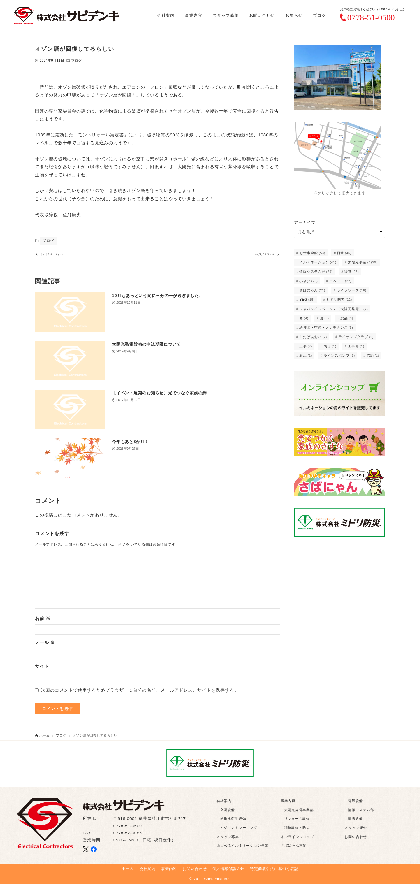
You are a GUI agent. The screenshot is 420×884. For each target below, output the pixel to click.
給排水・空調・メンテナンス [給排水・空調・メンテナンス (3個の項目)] (326, 328)
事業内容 (288, 801)
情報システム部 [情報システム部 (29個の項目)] (315, 272)
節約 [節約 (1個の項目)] (373, 356)
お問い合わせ (355, 837)
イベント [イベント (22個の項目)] (340, 281)
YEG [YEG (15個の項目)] (307, 300)
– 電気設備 (353, 801)
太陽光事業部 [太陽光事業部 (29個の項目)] (363, 262)
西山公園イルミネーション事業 (242, 845)
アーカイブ (305, 222)
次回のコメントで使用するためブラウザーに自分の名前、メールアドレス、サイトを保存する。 (140, 692)
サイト (42, 668)
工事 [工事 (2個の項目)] (305, 346)
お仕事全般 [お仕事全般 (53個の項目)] (312, 253)
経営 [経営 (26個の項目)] (351, 272)
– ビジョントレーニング (236, 828)
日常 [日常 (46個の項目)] (344, 253)
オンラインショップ (297, 837)
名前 (42, 620)
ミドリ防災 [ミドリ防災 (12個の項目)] (339, 300)
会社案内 (223, 801)
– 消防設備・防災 (295, 828)
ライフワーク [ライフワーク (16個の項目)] (352, 290)
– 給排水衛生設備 (231, 819)
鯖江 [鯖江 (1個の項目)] (305, 356)
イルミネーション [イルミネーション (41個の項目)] (317, 262)
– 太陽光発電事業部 (297, 810)
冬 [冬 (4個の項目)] (303, 318)
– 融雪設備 (353, 819)
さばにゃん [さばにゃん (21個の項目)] (312, 290)
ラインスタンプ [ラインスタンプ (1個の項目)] (339, 356)
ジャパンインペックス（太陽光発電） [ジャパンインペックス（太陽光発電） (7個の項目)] (333, 309)
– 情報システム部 (359, 810)
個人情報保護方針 (228, 869)
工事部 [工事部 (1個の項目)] (356, 346)
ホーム (128, 869)
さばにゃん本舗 (294, 845)
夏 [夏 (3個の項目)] (324, 318)
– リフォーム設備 (295, 819)
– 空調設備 (225, 810)
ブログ (76, 61)
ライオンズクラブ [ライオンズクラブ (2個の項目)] (356, 337)
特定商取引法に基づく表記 (274, 869)
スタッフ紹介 (355, 828)
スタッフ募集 (227, 837)
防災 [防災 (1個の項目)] (330, 346)
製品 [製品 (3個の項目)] (346, 318)
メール (45, 644)
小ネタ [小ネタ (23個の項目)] (308, 281)
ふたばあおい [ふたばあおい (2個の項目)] (313, 337)
